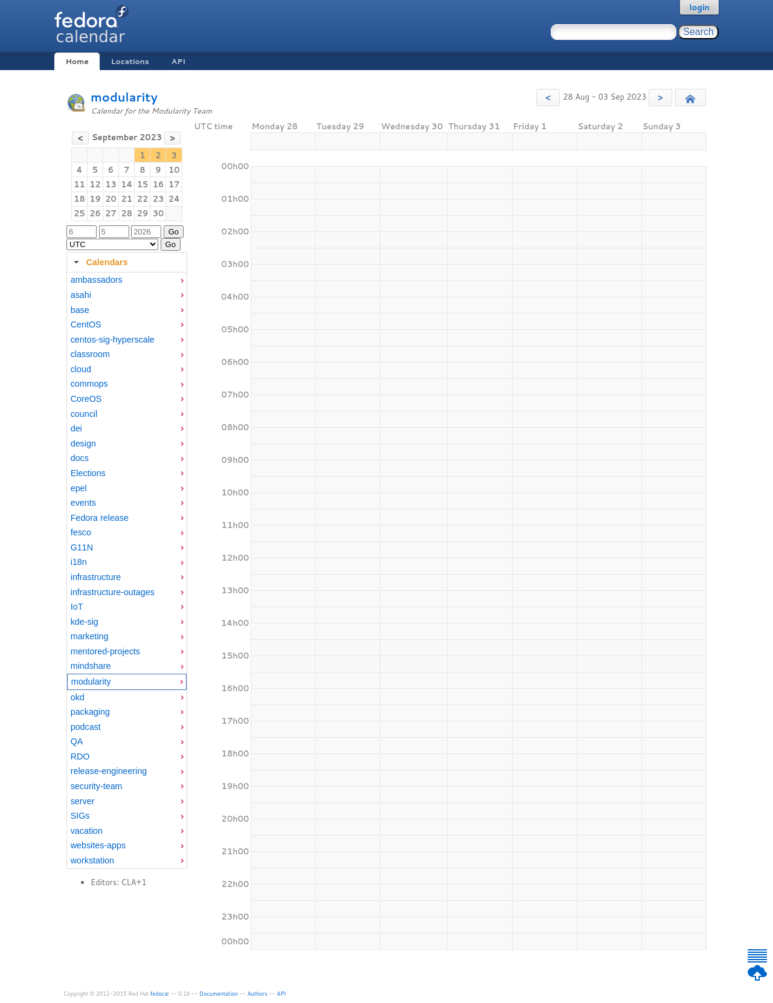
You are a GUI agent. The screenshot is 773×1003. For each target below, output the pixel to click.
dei (76, 428)
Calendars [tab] (99, 262)
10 (174, 169)
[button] (548, 97)
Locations (130, 61)
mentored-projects (105, 651)
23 (158, 198)
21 (126, 198)
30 (158, 213)
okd (78, 697)
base (80, 310)
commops (89, 384)
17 (174, 184)
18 (79, 198)
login (699, 7)
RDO (80, 756)
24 (174, 198)
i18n (79, 562)
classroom (90, 354)
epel (79, 488)
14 (126, 184)
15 (143, 184)
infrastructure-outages (113, 592)
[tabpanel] (126, 570)
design (83, 443)
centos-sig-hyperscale (113, 339)
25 (79, 213)
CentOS (86, 324)
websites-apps (98, 845)
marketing (90, 636)
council (84, 414)
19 (95, 198)
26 (95, 213)
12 (95, 184)
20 (111, 198)
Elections (88, 473)
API (178, 61)
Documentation (218, 994)
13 (111, 184)
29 (143, 213)
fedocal (159, 994)
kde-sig (84, 622)
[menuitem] (127, 280)
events (83, 503)
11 (79, 184)
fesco (81, 532)
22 (143, 198)
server (83, 801)
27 (111, 213)
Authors (258, 994)
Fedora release (100, 518)
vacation (87, 831)
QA (77, 741)
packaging (90, 712)
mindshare (91, 666)
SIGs (80, 816)
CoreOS (86, 399)
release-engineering (109, 771)
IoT (77, 606)
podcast (86, 727)
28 (126, 213)
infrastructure (96, 577)
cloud (81, 369)
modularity (124, 97)
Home (76, 61)
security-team (97, 786)
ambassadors (97, 280)
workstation (92, 860)
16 (158, 184)
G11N (82, 547)
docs (80, 458)
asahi (81, 295)
